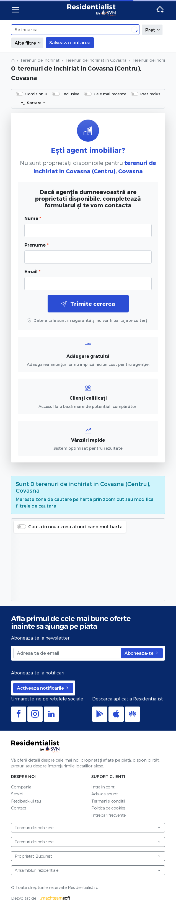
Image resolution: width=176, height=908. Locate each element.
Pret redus (150, 93)
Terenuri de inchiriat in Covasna (95, 60)
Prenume (36, 244)
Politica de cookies (108, 808)
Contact (18, 808)
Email (32, 271)
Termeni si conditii (108, 801)
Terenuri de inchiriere (88, 827)
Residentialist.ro (91, 10)
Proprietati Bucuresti (88, 856)
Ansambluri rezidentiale (88, 870)
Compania (21, 787)
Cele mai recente (110, 93)
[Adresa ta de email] (67, 653)
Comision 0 (36, 93)
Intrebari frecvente (108, 815)
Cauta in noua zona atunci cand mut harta (75, 526)
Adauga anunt (104, 793)
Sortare (30, 103)
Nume (32, 218)
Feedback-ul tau (26, 801)
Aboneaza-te (142, 653)
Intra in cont (103, 787)
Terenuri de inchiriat (39, 60)
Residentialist (35, 746)
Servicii (17, 793)
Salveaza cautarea (69, 42)
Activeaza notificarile (43, 687)
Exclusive (70, 93)
